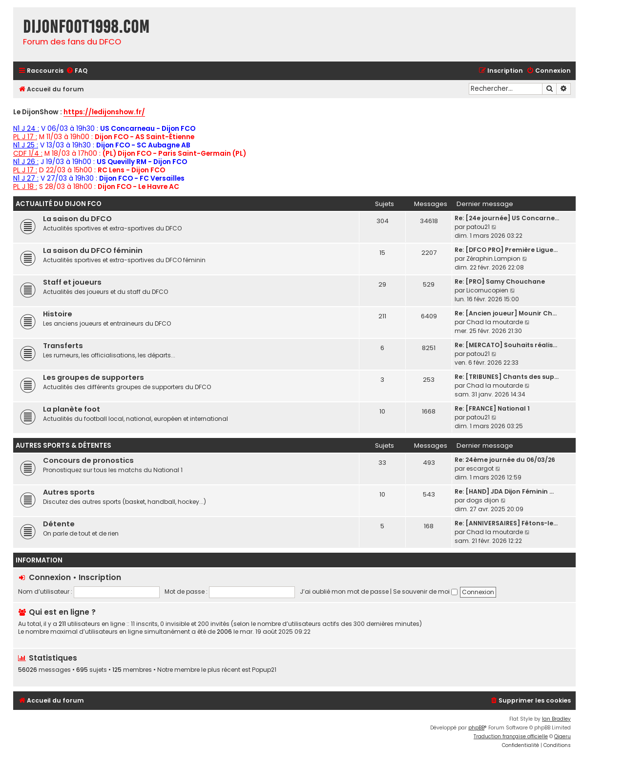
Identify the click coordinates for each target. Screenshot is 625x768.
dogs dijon (482, 500)
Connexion (50, 577)
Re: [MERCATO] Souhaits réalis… (506, 345)
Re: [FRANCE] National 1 (492, 408)
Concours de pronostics (88, 460)
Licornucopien (487, 290)
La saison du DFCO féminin (93, 250)
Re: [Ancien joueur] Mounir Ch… (506, 313)
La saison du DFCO (77, 219)
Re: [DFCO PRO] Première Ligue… (506, 250)
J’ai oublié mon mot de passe (344, 591)
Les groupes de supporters (93, 377)
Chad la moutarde (494, 322)
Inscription (100, 577)
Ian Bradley (556, 719)
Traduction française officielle (511, 736)
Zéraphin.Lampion (493, 258)
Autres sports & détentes (63, 445)
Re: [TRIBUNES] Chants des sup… (507, 377)
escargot (480, 468)
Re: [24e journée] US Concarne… (507, 218)
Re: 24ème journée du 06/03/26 (505, 460)
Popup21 (264, 670)
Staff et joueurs (72, 282)
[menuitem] (76, 71)
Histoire (57, 314)
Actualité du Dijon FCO (59, 203)
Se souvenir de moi (425, 591)
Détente (59, 524)
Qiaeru (562, 736)
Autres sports (69, 492)
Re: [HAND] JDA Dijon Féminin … (504, 491)
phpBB (476, 727)
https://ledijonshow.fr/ (104, 112)
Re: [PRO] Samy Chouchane (500, 281)
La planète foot (71, 409)
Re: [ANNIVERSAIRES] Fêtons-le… (506, 523)
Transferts (63, 346)
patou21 (478, 227)
